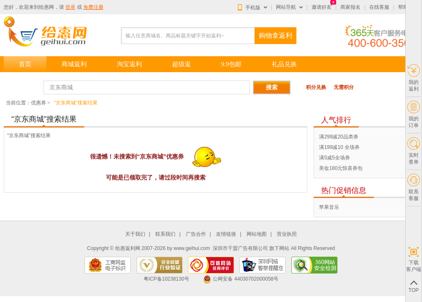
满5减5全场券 (334, 158)
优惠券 (38, 103)
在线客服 (379, 7)
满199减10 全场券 (339, 147)
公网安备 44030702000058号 (240, 279)
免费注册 (93, 7)
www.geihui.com (192, 248)
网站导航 (286, 7)
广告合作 (196, 234)
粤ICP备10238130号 (166, 279)
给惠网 (46, 7)
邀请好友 (321, 7)
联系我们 (165, 234)
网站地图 (257, 234)
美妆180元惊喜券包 (341, 168)
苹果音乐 (329, 207)
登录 (70, 7)
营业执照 (287, 234)
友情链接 (226, 234)
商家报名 (350, 7)
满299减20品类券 (338, 137)
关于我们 (135, 234)
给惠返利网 (127, 248)
